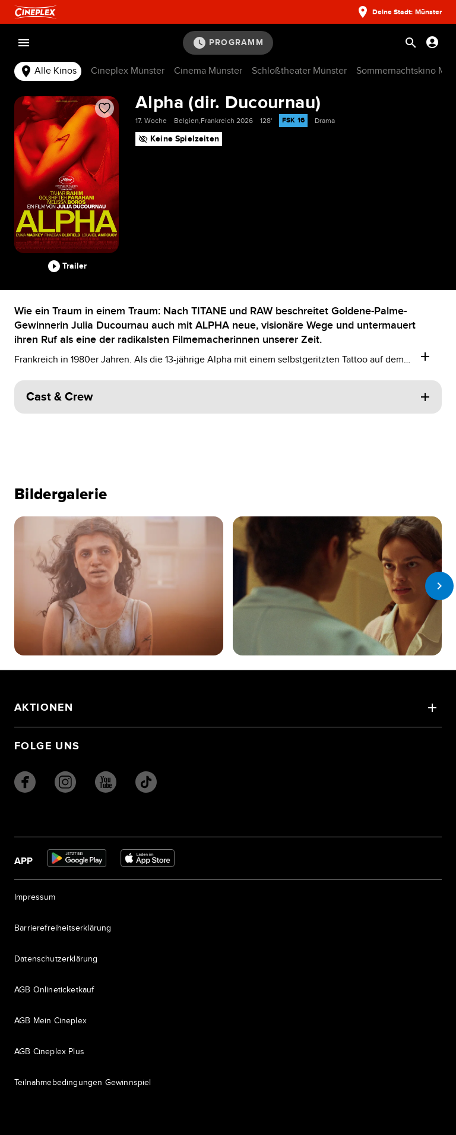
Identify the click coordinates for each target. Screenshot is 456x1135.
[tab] (47, 72)
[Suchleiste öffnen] (410, 42)
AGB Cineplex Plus (49, 1052)
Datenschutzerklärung (56, 959)
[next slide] (439, 586)
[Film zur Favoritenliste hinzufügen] (104, 108)
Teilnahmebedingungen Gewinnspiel (82, 1082)
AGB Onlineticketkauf (54, 990)
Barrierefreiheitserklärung (63, 928)
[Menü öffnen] (23, 42)
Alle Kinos (48, 71)
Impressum (35, 897)
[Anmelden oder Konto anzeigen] (432, 42)
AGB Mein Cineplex (50, 1021)
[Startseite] (35, 12)
